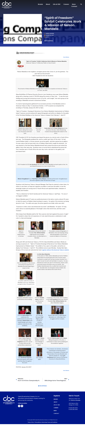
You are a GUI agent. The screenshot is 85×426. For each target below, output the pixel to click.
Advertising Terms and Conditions (49, 424)
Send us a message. (76, 402)
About (48, 4)
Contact (74, 6)
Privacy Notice (38, 424)
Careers (66, 4)
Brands (40, 4)
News (74, 4)
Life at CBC (56, 4)
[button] (81, 4)
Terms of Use (31, 424)
